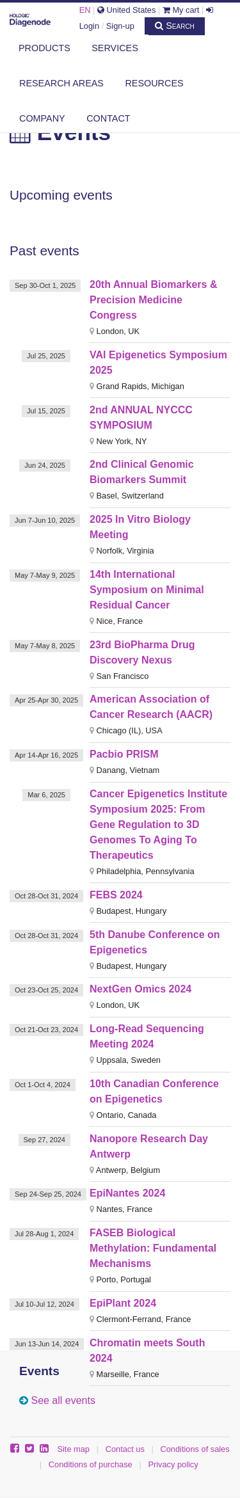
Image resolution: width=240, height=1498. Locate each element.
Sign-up (120, 26)
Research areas (61, 83)
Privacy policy (173, 1464)
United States (126, 10)
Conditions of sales (195, 1449)
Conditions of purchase (90, 1464)
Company (42, 118)
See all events (63, 1400)
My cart (181, 10)
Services (115, 48)
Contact (108, 118)
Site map (73, 1449)
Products (44, 48)
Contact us (125, 1449)
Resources (154, 83)
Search (175, 25)
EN (85, 10)
